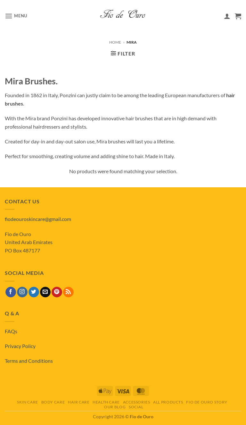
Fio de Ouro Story (206, 402)
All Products (168, 402)
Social (136, 406)
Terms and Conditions (29, 361)
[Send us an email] (45, 292)
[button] (16, 16)
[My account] (227, 16)
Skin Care (27, 402)
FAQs (11, 331)
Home (115, 42)
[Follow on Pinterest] (57, 292)
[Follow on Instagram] (22, 292)
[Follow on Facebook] (10, 292)
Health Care (106, 402)
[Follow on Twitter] (34, 292)
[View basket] (238, 16)
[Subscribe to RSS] (68, 292)
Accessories (136, 402)
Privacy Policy (20, 346)
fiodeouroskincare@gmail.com (38, 219)
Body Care (53, 402)
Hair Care (79, 402)
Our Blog (115, 406)
